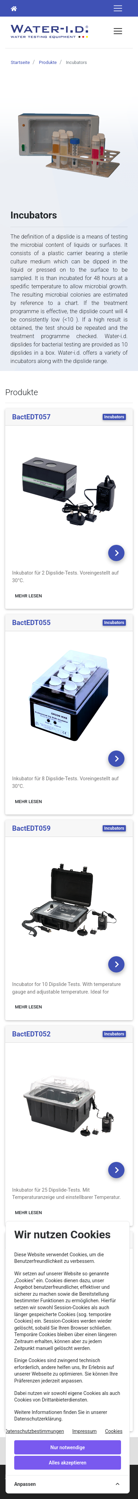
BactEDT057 (31, 417)
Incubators (114, 417)
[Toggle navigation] (118, 8)
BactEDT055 (31, 622)
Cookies (113, 1431)
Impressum (84, 1431)
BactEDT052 (31, 1034)
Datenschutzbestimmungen (34, 1431)
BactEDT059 (31, 828)
